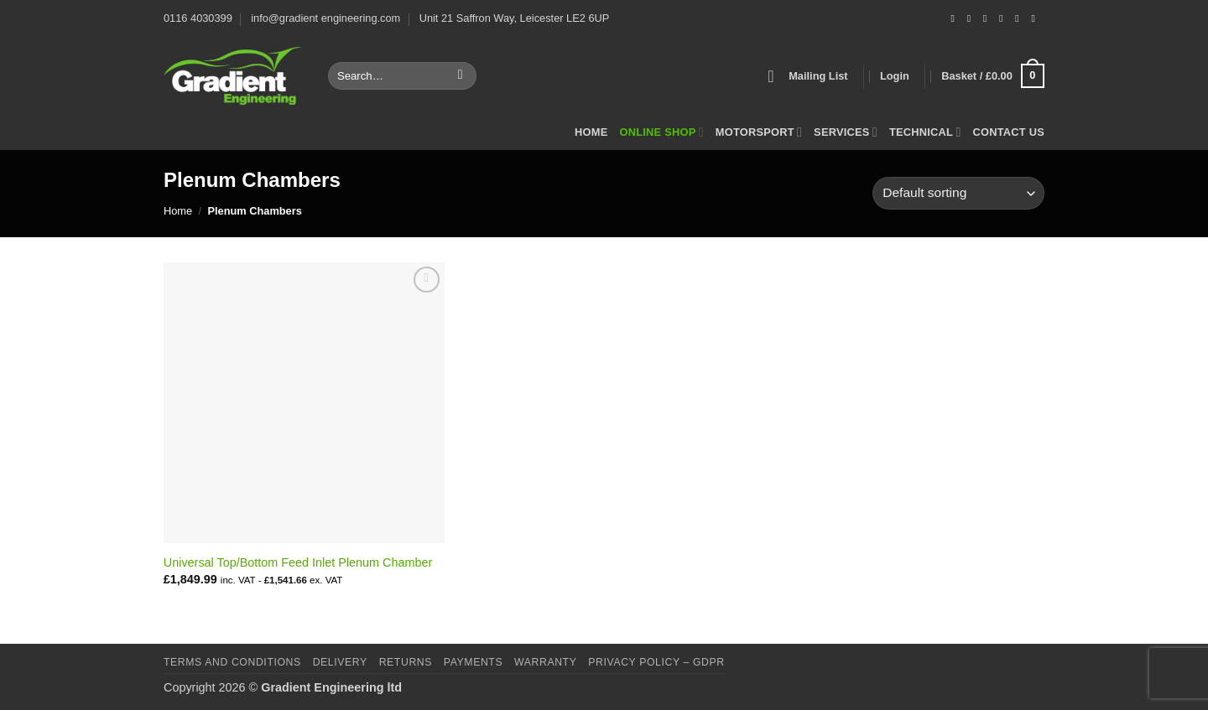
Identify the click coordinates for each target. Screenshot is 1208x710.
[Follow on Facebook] (955, 18)
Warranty (545, 662)
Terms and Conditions (232, 662)
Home (591, 132)
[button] (807, 76)
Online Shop (661, 132)
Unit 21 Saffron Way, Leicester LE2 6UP (514, 18)
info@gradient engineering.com (325, 18)
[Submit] (460, 76)
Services (845, 132)
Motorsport (759, 132)
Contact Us (1009, 132)
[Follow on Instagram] (972, 18)
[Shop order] (958, 193)
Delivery (340, 662)
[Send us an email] (988, 18)
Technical (925, 132)
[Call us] (1004, 18)
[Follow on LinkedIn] (1020, 18)
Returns (405, 662)
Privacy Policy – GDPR (656, 662)
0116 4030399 (198, 18)
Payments (473, 662)
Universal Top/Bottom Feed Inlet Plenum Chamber (298, 562)
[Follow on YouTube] (1036, 18)
